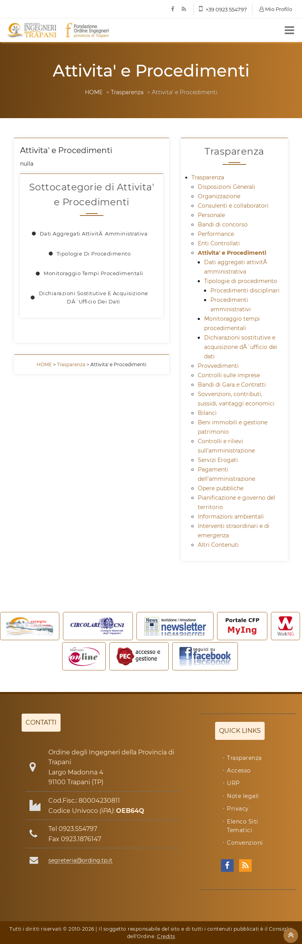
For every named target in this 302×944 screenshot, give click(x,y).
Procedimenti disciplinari (245, 290)
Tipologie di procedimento (94, 253)
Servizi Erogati (218, 460)
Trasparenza (127, 92)
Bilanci (207, 412)
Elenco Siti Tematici (242, 826)
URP (233, 783)
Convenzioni (245, 842)
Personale (211, 215)
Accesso (239, 770)
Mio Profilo (276, 9)
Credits (166, 936)
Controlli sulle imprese (229, 375)
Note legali (243, 796)
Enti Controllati (219, 243)
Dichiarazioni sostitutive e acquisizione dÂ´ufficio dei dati (93, 297)
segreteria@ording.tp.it (80, 860)
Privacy (238, 808)
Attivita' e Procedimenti (232, 252)
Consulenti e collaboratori (233, 205)
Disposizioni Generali (226, 186)
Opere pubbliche (220, 488)
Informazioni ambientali (231, 516)
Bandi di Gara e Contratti (232, 384)
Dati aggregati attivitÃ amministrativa (94, 233)
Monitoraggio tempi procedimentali (94, 273)
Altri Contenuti (218, 544)
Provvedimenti (218, 365)
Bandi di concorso (223, 224)
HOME (94, 92)
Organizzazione (219, 196)
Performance (216, 233)
